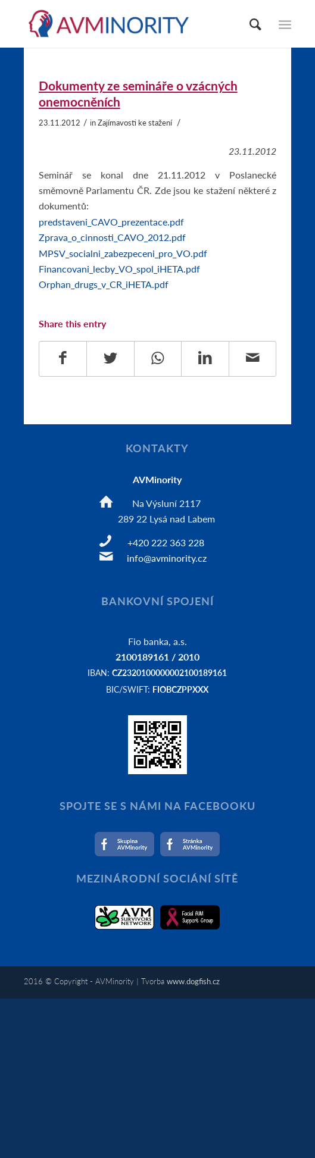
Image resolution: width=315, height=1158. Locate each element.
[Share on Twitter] (110, 359)
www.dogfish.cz (193, 981)
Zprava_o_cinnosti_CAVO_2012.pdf (112, 237)
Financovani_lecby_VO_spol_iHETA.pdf (119, 269)
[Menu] (285, 24)
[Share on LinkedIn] (205, 359)
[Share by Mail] (252, 359)
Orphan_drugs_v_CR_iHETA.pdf (104, 284)
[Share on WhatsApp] (158, 359)
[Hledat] (249, 24)
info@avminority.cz (167, 558)
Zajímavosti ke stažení (135, 122)
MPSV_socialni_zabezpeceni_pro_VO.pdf (123, 253)
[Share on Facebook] (63, 359)
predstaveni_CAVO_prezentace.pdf (111, 222)
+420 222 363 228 (165, 542)
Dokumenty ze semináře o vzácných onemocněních (138, 93)
